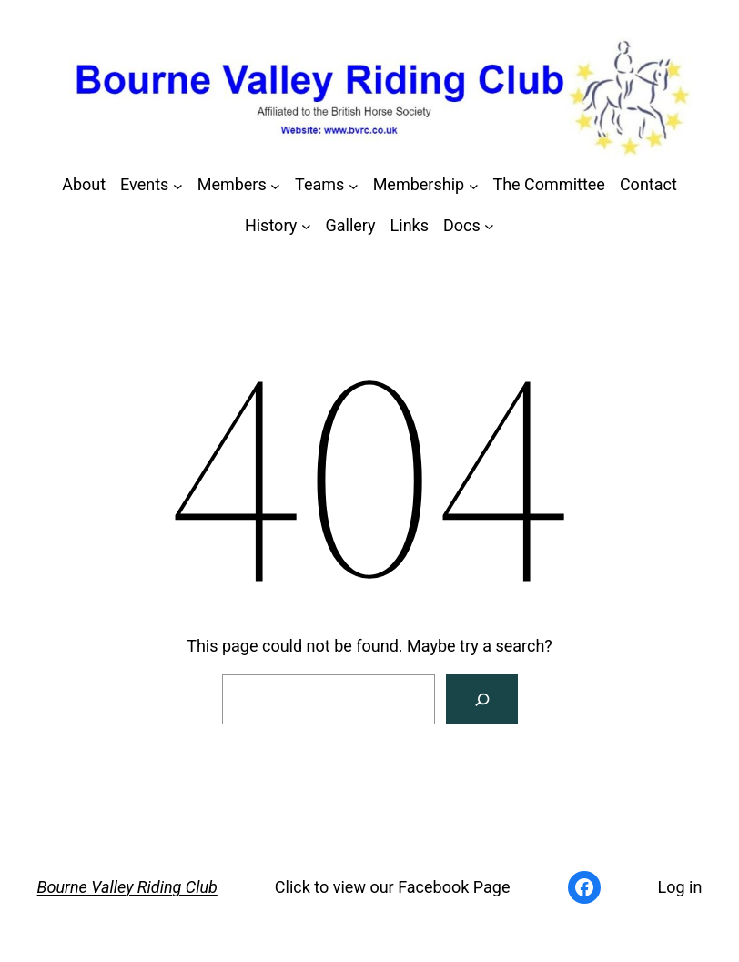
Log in (680, 886)
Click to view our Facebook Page (393, 886)
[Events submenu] (178, 185)
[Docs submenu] (489, 226)
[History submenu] (306, 226)
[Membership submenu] (474, 185)
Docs (462, 225)
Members (232, 184)
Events (144, 184)
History (271, 225)
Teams (319, 184)
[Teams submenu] (354, 185)
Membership (419, 184)
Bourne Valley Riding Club (127, 886)
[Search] (482, 699)
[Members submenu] (275, 185)
